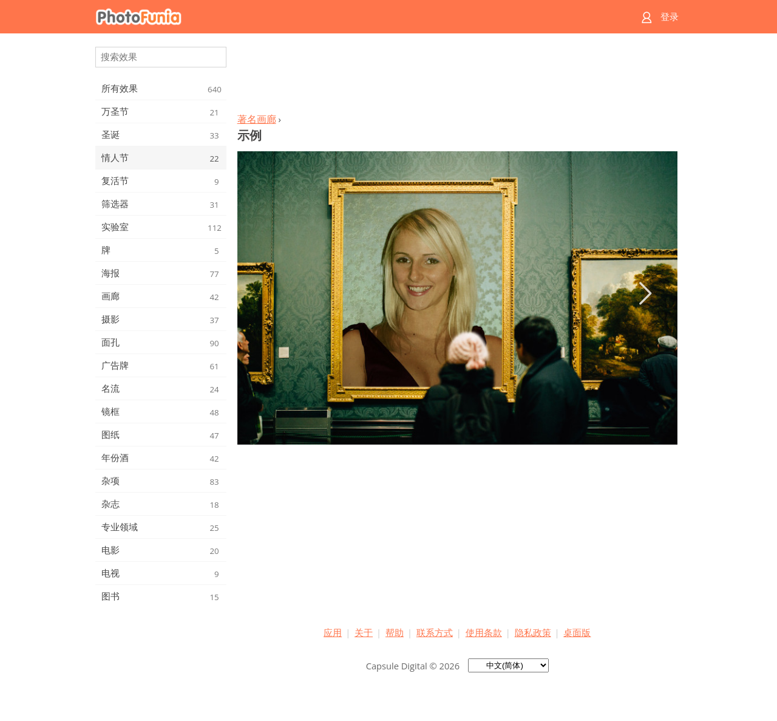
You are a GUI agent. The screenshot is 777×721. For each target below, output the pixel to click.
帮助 (394, 632)
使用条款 (484, 632)
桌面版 (577, 632)
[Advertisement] (457, 76)
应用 (333, 632)
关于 (364, 632)
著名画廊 (256, 119)
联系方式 (434, 632)
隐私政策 (533, 632)
